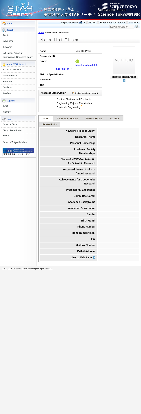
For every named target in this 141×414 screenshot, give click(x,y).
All (84, 22)
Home (41, 32)
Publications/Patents (67, 118)
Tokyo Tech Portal (12, 130)
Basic (6, 35)
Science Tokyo (10, 124)
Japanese (132, 13)
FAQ (5, 106)
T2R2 (6, 136)
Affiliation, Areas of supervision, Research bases (18, 55)
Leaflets (7, 93)
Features (7, 81)
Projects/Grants (94, 118)
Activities (133, 22)
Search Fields (10, 75)
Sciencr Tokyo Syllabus (15, 142)
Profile (92, 22)
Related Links (49, 124)
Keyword (7, 47)
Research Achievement (112, 22)
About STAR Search (13, 69)
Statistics (7, 87)
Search (137, 26)
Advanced (8, 41)
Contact (7, 111)
